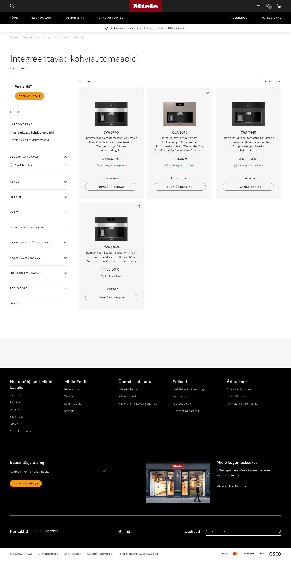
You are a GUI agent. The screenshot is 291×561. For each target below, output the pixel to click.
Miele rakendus (128, 396)
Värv (14, 212)
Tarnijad (69, 396)
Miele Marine (236, 396)
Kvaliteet (15, 395)
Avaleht (14, 37)
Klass (15, 182)
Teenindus (239, 18)
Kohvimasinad (31, 37)
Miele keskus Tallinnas (231, 486)
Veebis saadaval (24, 157)
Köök (14, 18)
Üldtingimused (48, 554)
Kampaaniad (181, 396)
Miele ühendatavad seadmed (138, 403)
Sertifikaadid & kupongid (189, 389)
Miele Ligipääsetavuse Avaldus (138, 554)
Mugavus (16, 409)
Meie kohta (71, 389)
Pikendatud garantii (186, 411)
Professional (270, 18)
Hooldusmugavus (26, 273)
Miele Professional (239, 389)
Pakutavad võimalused (30, 243)
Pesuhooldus (41, 18)
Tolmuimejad (74, 18)
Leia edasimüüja (25, 483)
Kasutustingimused (99, 554)
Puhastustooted (110, 18)
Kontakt (69, 411)
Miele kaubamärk (21, 431)
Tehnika (15, 402)
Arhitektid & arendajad (242, 403)
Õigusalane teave (21, 554)
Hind (14, 303)
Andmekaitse (72, 554)
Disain (15, 197)
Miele (145, 6)
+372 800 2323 (46, 531)
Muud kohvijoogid (27, 227)
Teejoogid (19, 288)
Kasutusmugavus (25, 258)
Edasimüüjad (73, 403)
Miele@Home (127, 389)
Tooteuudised (182, 403)
